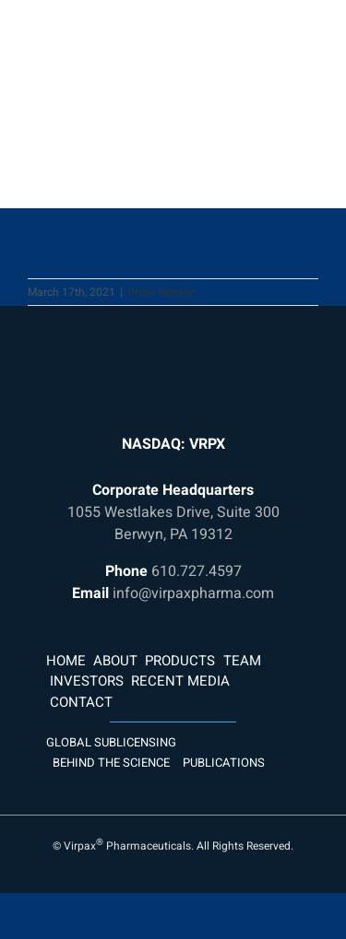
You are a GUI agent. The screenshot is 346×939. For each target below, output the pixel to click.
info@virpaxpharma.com (193, 593)
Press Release (161, 292)
